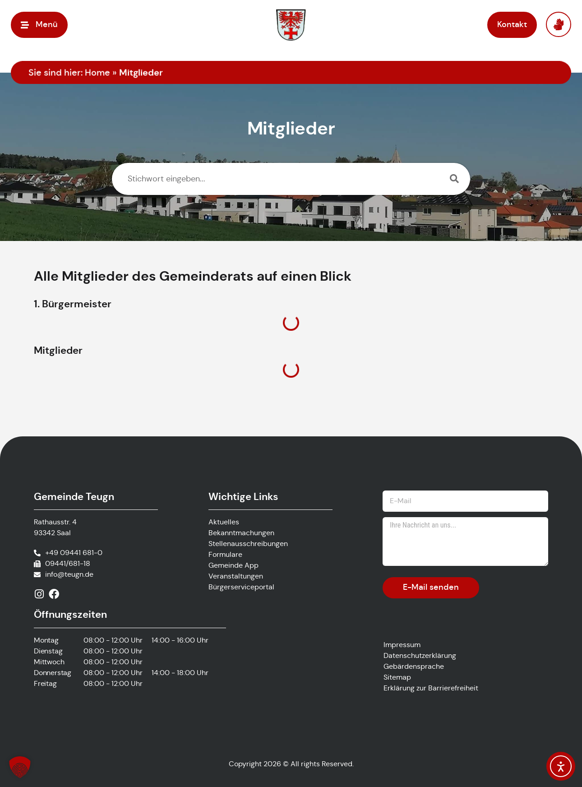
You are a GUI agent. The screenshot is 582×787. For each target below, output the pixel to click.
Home (97, 73)
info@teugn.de (69, 574)
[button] (39, 24)
